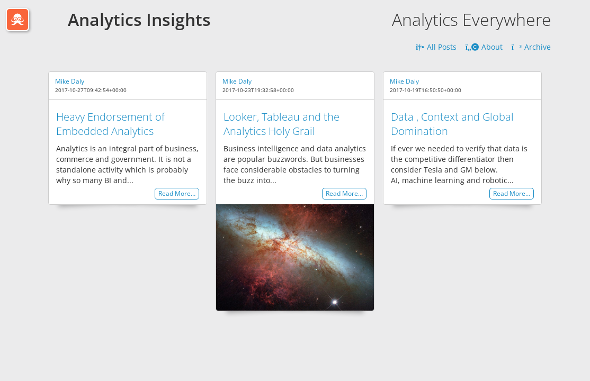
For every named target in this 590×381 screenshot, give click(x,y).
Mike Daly (69, 81)
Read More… (176, 193)
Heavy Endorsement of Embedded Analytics (110, 124)
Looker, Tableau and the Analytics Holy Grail (281, 124)
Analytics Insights (139, 19)
